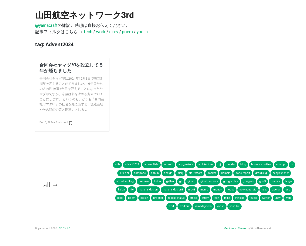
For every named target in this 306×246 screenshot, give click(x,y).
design (168, 172)
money (217, 189)
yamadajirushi (203, 206)
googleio (248, 181)
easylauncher (281, 172)
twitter (266, 197)
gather (170, 181)
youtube (234, 206)
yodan (142, 31)
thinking (240, 197)
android (168, 164)
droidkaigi (261, 172)
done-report (242, 172)
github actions (209, 181)
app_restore (185, 164)
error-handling (125, 181)
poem (127, 31)
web (288, 197)
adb (117, 164)
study (205, 197)
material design (148, 189)
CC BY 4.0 (64, 228)
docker (211, 172)
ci (292, 164)
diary (113, 31)
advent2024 (151, 164)
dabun (155, 172)
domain (225, 172)
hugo (288, 181)
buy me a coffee (261, 164)
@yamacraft (46, 25)
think (227, 197)
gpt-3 (262, 181)
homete (275, 181)
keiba (121, 189)
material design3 (173, 189)
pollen (144, 197)
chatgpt (281, 164)
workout (185, 206)
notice (230, 189)
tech (88, 31)
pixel (120, 197)
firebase (144, 181)
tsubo (253, 197)
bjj (219, 164)
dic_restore (195, 172)
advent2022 (132, 164)
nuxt (264, 189)
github (191, 181)
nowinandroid (247, 189)
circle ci (124, 172)
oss (287, 189)
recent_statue (176, 197)
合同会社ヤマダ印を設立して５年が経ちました (71, 67)
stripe (193, 197)
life (132, 189)
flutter (157, 181)
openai (276, 189)
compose (140, 172)
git (180, 181)
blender (230, 164)
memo (204, 189)
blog (243, 164)
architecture (205, 164)
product (158, 197)
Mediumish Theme (235, 228)
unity (277, 197)
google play (230, 181)
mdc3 (191, 189)
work (100, 31)
